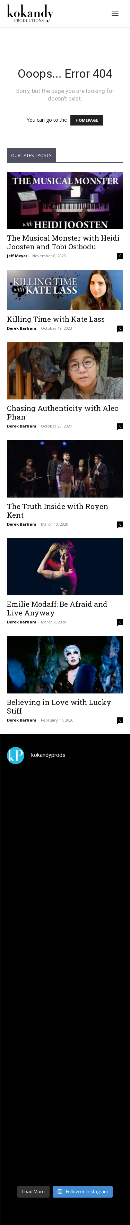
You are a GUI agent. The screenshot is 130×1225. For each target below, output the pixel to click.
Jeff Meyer (17, 255)
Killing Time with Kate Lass (56, 319)
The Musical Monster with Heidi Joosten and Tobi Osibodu (63, 242)
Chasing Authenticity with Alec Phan (62, 412)
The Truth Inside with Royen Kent (57, 510)
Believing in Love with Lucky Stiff (59, 706)
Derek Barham (21, 328)
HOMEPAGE (87, 120)
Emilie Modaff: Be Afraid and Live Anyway (57, 608)
